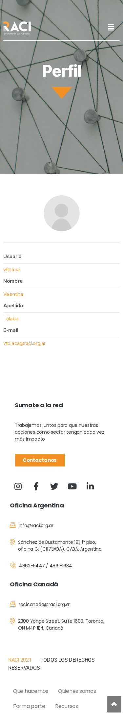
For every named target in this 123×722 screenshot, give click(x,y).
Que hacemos (30, 691)
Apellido (13, 305)
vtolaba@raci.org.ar (24, 343)
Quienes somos (77, 691)
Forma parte (29, 706)
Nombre (12, 281)
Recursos (66, 706)
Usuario (12, 256)
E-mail (10, 330)
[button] (110, 27)
